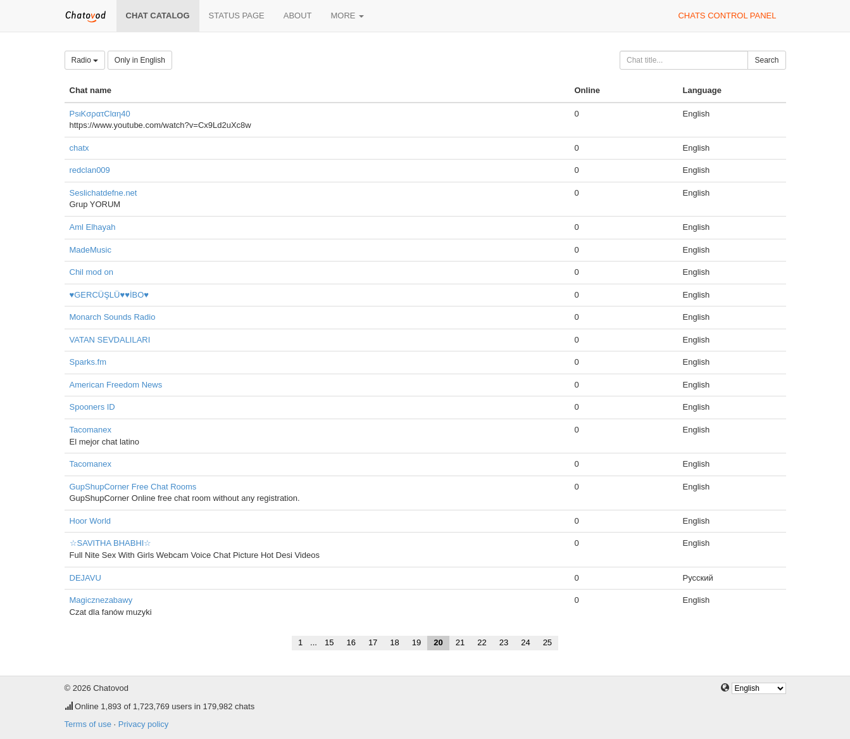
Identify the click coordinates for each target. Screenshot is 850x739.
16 (350, 642)
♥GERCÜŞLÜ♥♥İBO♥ (109, 295)
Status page (237, 15)
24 (525, 642)
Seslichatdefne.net (103, 193)
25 (547, 642)
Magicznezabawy (101, 600)
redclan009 (90, 170)
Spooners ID (92, 407)
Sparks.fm (88, 362)
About (298, 15)
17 (372, 642)
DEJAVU (85, 578)
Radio (85, 60)
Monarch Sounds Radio (113, 317)
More (348, 15)
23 (503, 642)
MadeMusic (90, 250)
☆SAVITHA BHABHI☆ (111, 543)
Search (766, 60)
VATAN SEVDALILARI (110, 339)
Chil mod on (91, 272)
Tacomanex (90, 429)
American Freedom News (116, 384)
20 (438, 642)
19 (416, 642)
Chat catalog (158, 15)
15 (329, 642)
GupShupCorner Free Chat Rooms (133, 486)
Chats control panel (727, 15)
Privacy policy (143, 724)
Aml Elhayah (93, 227)
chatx (79, 148)
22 (481, 642)
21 (460, 642)
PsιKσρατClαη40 (100, 113)
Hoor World (90, 521)
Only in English (140, 60)
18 (394, 642)
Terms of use (88, 724)
